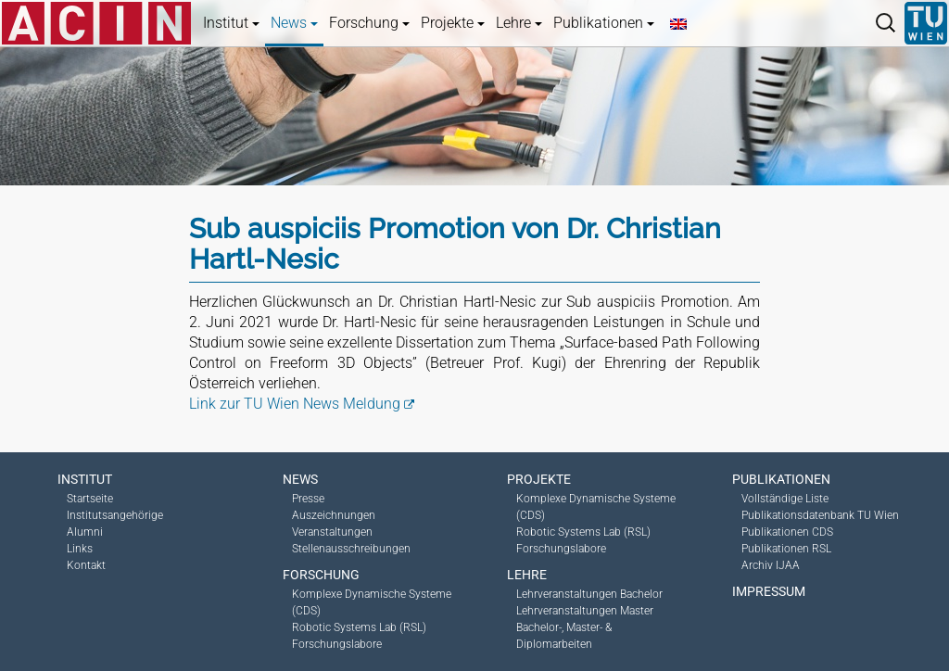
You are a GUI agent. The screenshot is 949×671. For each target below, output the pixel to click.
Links (80, 548)
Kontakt (86, 565)
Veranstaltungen (332, 531)
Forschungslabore (337, 644)
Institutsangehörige (115, 515)
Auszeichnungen (333, 515)
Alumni (85, 531)
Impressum (768, 591)
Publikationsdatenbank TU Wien (820, 515)
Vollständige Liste (785, 498)
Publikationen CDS (787, 531)
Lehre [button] (519, 23)
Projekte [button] (453, 23)
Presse (308, 498)
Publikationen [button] (603, 23)
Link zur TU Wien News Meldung (294, 403)
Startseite (90, 498)
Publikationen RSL (786, 548)
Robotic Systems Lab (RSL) (359, 627)
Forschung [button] (369, 23)
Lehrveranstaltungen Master (584, 610)
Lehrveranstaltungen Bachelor (589, 594)
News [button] (294, 23)
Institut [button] (231, 23)
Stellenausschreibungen (351, 548)
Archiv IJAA (770, 565)
